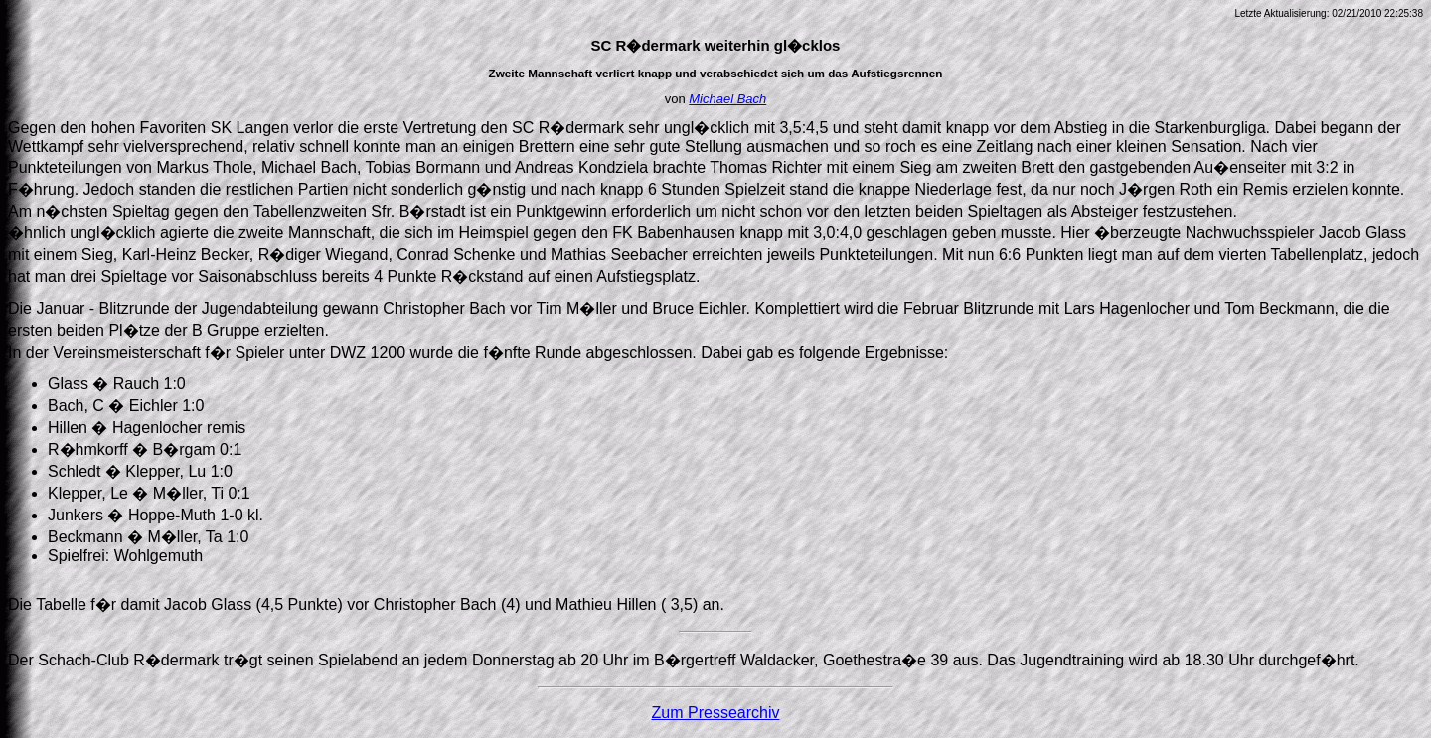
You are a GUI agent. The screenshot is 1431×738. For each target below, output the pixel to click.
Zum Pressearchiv (716, 712)
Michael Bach (727, 98)
